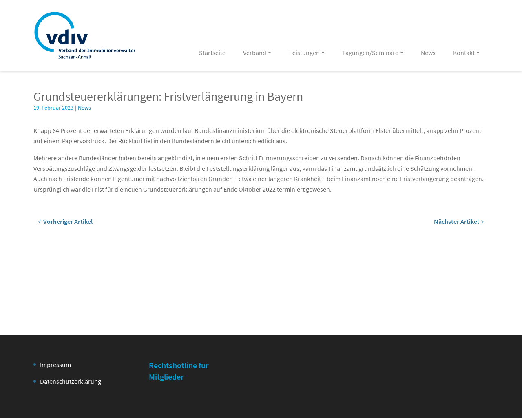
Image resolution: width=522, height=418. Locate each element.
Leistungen (304, 53)
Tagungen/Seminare (370, 53)
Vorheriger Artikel (65, 221)
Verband (254, 53)
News (428, 53)
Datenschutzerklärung (70, 381)
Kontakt (464, 53)
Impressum (55, 364)
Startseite (212, 53)
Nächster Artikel (459, 221)
